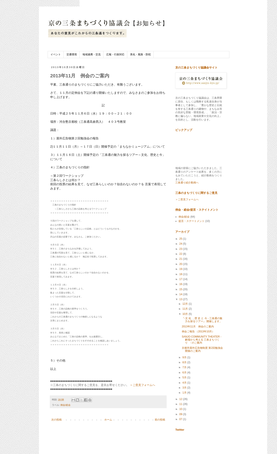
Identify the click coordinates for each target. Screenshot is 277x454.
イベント (55, 54)
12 (181, 399)
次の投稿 (56, 419)
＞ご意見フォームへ (142, 385)
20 (181, 264)
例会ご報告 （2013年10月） (198, 331)
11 (181, 404)
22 (181, 253)
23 (181, 248)
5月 (184, 377)
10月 (185, 313)
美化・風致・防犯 (140, 54)
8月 (184, 362)
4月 (184, 382)
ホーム (108, 419)
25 (181, 238)
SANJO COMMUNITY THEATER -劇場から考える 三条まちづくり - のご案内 (201, 339)
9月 (184, 357)
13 (181, 299)
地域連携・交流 (91, 54)
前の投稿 (160, 419)
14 (181, 294)
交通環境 (71, 54)
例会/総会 (65, 405)
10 (181, 409)
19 (181, 269)
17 (181, 279)
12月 (185, 303)
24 (181, 243)
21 (181, 258)
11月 (185, 308)
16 (181, 284)
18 (181, 274)
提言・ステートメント (192, 221)
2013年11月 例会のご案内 (198, 326)
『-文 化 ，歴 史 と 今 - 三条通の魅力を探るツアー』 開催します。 (202, 320)
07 (181, 419)
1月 (184, 392)
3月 (184, 387)
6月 (184, 372)
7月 (184, 367)
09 (181, 414)
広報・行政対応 (115, 54)
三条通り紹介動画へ (187, 182)
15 (181, 289)
